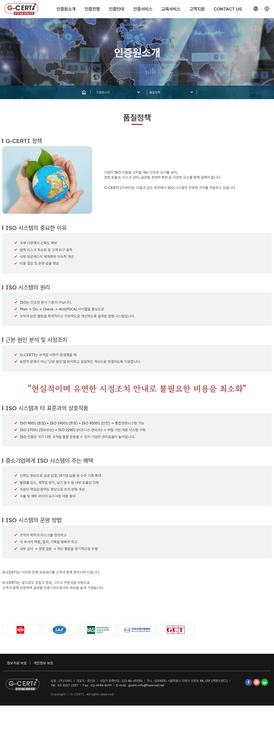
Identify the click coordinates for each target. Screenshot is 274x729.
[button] (255, 9)
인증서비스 (142, 9)
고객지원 (197, 9)
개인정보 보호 (45, 670)
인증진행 (92, 9)
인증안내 (116, 9)
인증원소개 (66, 9)
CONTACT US (228, 9)
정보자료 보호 (19, 670)
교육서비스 (170, 9)
